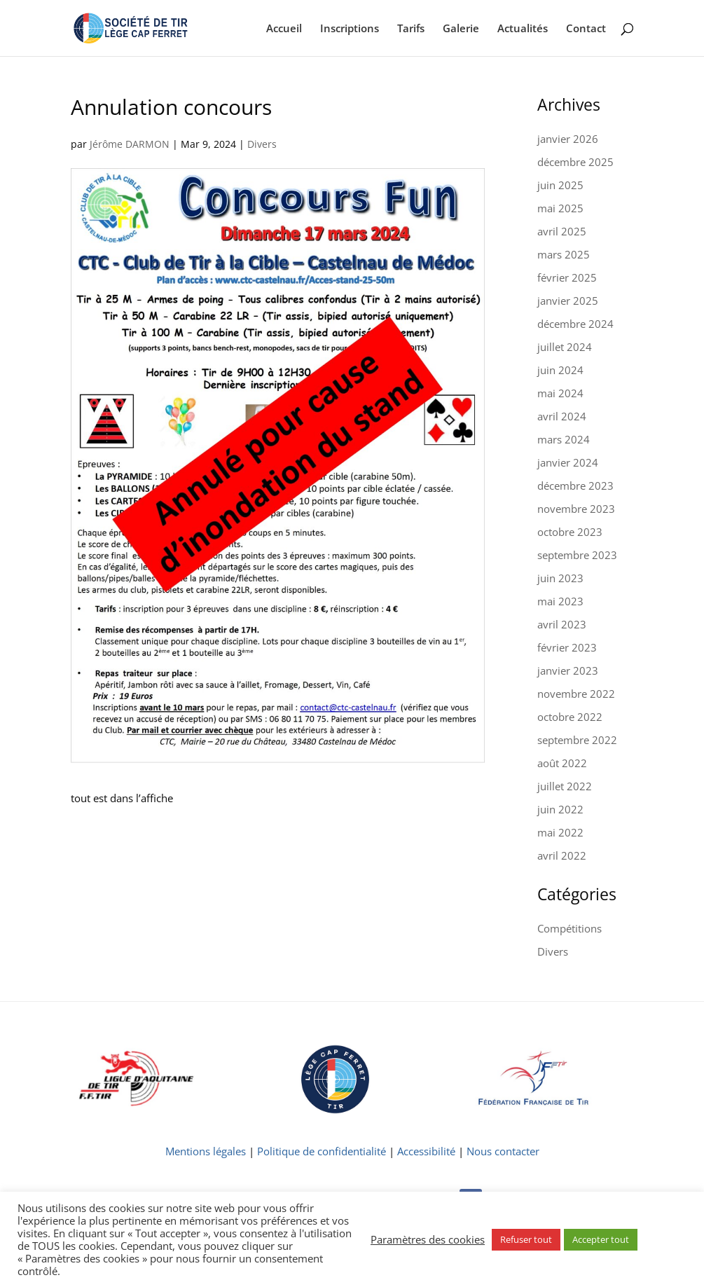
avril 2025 (561, 231)
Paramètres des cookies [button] (428, 1239)
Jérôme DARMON (130, 144)
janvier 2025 (567, 301)
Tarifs (411, 29)
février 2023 (567, 647)
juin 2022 (560, 809)
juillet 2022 (564, 786)
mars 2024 (563, 439)
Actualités (522, 29)
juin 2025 (560, 185)
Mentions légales (205, 1151)
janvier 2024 (567, 462)
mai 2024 (560, 393)
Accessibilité (426, 1151)
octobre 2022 (569, 717)
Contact (586, 29)
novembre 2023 (576, 509)
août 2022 (562, 763)
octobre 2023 (569, 532)
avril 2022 (561, 855)
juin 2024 (560, 370)
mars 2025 (563, 254)
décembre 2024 (575, 324)
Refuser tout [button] (526, 1239)
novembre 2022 (576, 694)
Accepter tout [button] (600, 1239)
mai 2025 (560, 208)
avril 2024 (561, 416)
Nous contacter (503, 1151)
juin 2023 (560, 578)
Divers (262, 144)
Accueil (284, 29)
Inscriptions (349, 29)
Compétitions (569, 928)
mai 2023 (560, 601)
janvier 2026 (567, 139)
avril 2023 (561, 624)
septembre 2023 (577, 555)
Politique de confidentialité (321, 1151)
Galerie (461, 29)
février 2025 (567, 277)
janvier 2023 (567, 670)
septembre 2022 (577, 740)
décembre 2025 (575, 162)
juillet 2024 (564, 347)
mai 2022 (560, 832)
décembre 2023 (575, 486)
